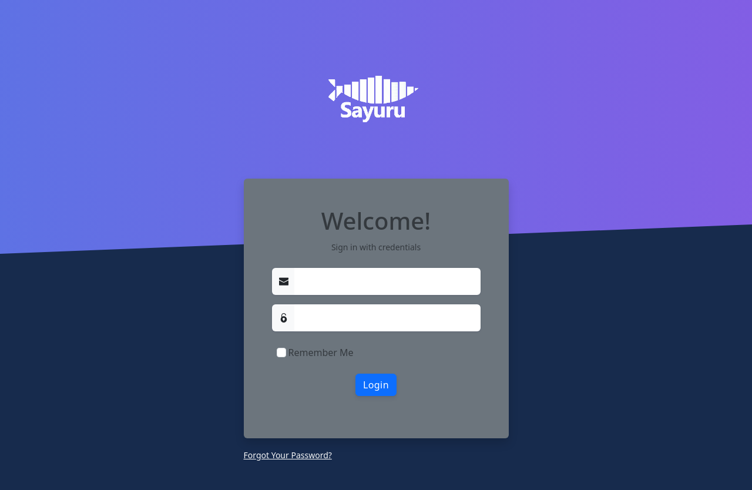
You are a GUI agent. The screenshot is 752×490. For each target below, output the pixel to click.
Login (376, 384)
